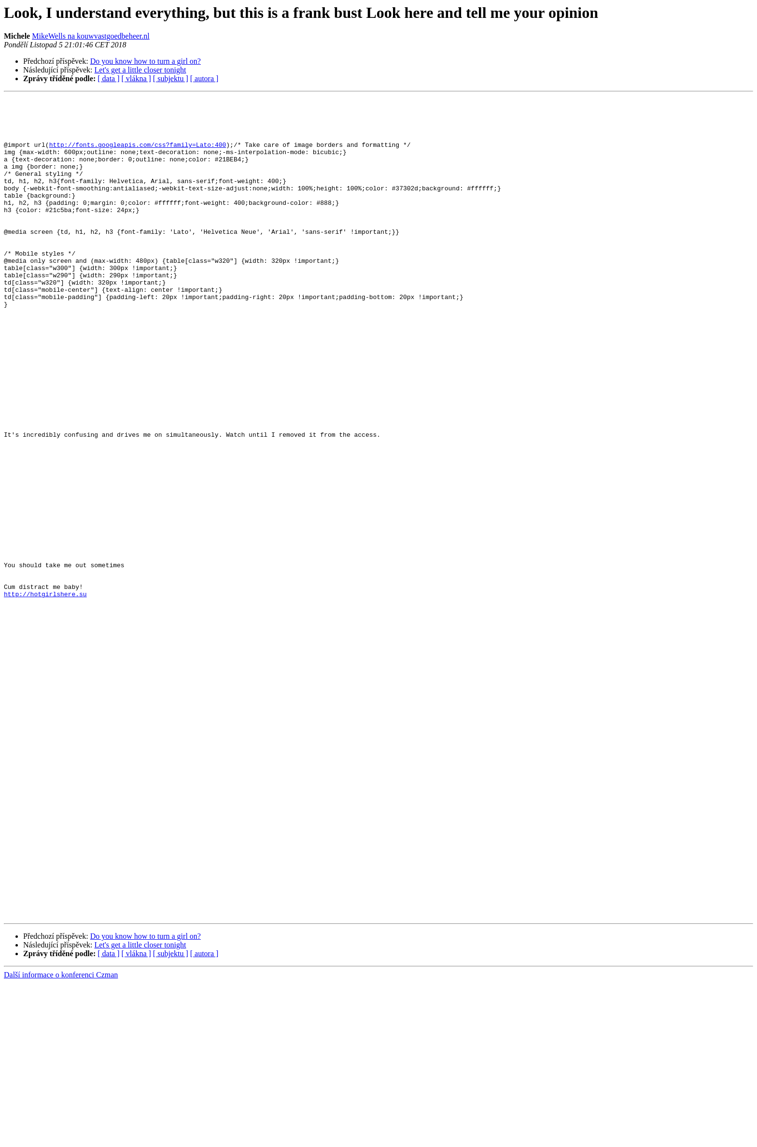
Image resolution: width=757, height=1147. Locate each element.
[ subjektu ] (170, 78)
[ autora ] (204, 78)
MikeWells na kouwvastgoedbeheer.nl (91, 36)
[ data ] (108, 78)
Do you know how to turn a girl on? (145, 61)
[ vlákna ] (136, 78)
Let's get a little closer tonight (140, 70)
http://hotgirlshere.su (45, 693)
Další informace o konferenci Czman (61, 1138)
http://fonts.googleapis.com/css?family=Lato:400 (137, 154)
